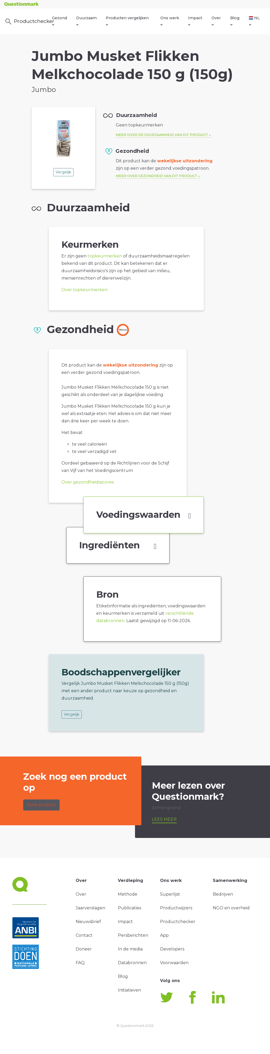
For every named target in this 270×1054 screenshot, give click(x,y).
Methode (127, 894)
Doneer (84, 948)
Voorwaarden (174, 962)
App (164, 935)
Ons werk (169, 21)
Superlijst (170, 894)
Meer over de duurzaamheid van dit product (162, 135)
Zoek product (41, 804)
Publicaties (129, 907)
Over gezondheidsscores (87, 482)
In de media (130, 948)
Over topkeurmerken (84, 289)
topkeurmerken (105, 255)
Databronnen (132, 962)
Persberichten (133, 935)
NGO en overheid (231, 907)
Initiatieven (129, 990)
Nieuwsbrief (88, 921)
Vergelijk (63, 172)
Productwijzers (176, 907)
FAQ (80, 962)
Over (216, 21)
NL (254, 21)
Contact (84, 935)
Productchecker (28, 21)
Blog (234, 21)
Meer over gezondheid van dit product (156, 176)
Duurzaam (86, 21)
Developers (172, 948)
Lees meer (164, 819)
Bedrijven (223, 894)
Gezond (59, 21)
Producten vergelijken (127, 21)
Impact (195, 21)
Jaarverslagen (90, 907)
